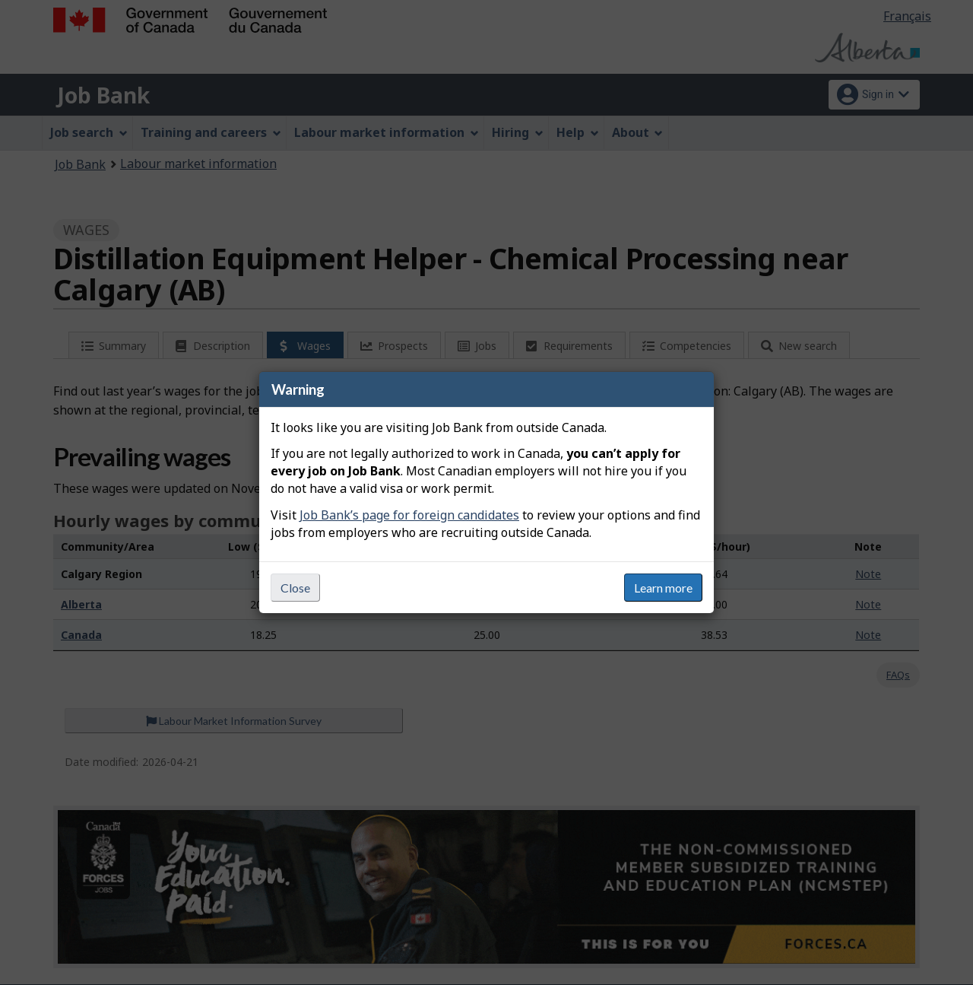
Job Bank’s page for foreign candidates (409, 515)
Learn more (663, 587)
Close (295, 587)
